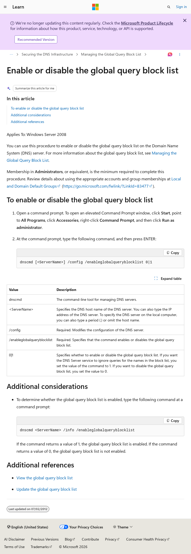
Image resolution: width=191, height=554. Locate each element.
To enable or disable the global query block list (47, 108)
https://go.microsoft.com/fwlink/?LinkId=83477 (106, 186)
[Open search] (169, 7)
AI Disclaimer (14, 539)
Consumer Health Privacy (146, 539)
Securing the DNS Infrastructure (47, 54)
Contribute (90, 539)
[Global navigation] (5, 7)
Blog (68, 539)
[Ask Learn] (170, 54)
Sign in (181, 6)
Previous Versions (45, 539)
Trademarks (40, 546)
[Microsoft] (95, 7)
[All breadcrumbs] (11, 54)
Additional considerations (31, 114)
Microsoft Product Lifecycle (147, 23)
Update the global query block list (47, 489)
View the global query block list (45, 477)
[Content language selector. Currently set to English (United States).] (27, 527)
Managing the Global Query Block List (111, 54)
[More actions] (179, 54)
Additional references (27, 121)
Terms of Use (14, 546)
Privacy (110, 539)
